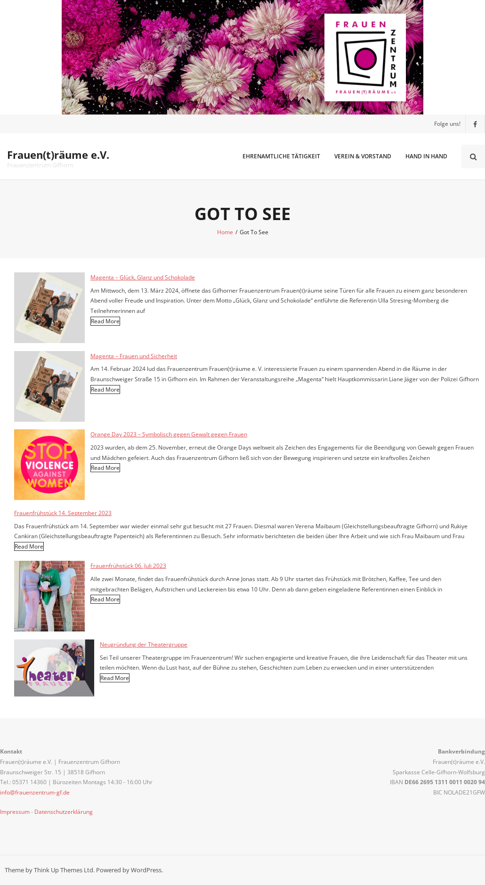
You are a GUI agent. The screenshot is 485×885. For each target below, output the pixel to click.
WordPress (146, 870)
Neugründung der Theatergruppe (143, 644)
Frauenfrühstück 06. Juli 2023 (128, 566)
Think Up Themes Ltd (63, 870)
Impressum (15, 812)
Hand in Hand (426, 156)
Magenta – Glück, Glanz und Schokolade (142, 277)
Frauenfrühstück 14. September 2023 (63, 513)
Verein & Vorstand (362, 156)
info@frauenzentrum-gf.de (35, 792)
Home (225, 232)
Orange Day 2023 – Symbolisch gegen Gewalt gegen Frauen (168, 434)
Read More (105, 321)
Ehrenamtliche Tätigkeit (281, 156)
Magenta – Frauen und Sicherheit (133, 356)
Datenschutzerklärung (63, 812)
